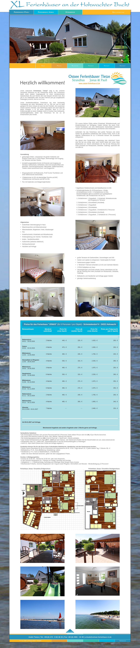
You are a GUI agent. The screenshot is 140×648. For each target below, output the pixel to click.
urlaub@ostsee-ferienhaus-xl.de (98, 637)
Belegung (75, 65)
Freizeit (91, 65)
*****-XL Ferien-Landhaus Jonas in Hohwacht (30, 640)
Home (43, 65)
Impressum (123, 640)
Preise (59, 65)
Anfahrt (107, 65)
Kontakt (123, 65)
